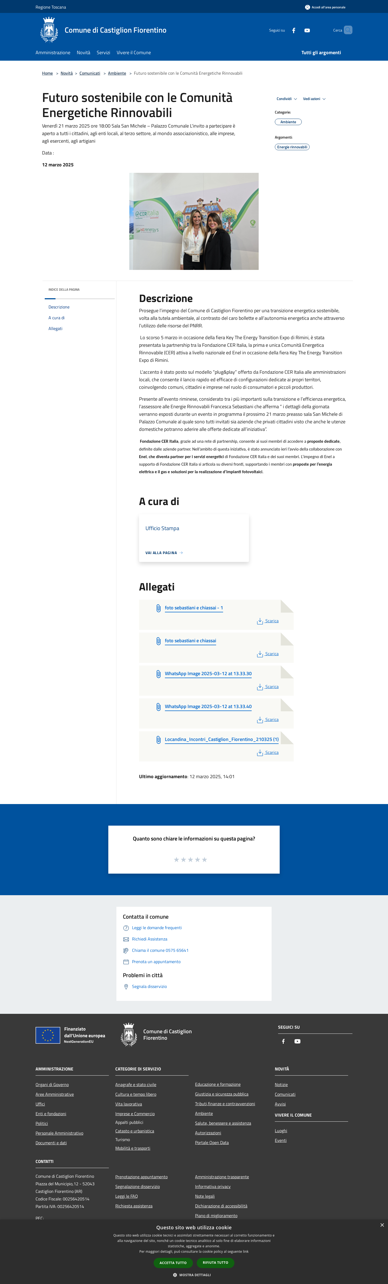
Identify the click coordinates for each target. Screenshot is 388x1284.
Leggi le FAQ (126, 1196)
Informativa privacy (213, 1186)
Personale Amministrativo (59, 1133)
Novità (67, 73)
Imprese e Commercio (135, 1113)
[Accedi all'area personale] (325, 7)
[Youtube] (298, 29)
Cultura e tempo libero (135, 1094)
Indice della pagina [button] (63, 289)
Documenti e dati (51, 1142)
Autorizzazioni (208, 1132)
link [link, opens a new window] (246, 1251)
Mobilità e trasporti (132, 1148)
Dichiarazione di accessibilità (221, 1206)
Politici (42, 1123)
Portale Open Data (212, 1142)
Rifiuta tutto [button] (215, 1262)
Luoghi (281, 1130)
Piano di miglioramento (216, 1215)
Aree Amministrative (55, 1094)
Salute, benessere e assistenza (223, 1123)
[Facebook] (284, 29)
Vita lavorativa (128, 1104)
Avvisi (280, 1104)
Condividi (288, 99)
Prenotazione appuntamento (141, 1176)
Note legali (205, 1196)
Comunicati (89, 73)
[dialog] (194, 1252)
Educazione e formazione (218, 1084)
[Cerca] (346, 29)
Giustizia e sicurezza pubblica (221, 1094)
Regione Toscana (51, 7)
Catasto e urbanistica (134, 1131)
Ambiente (117, 73)
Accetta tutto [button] (173, 1263)
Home (47, 73)
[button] (194, 1275)
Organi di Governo (52, 1084)
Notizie (281, 1084)
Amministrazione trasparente (222, 1176)
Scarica (267, 620)
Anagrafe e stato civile (135, 1084)
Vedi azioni (315, 99)
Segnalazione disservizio (137, 1186)
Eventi (281, 1140)
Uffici (40, 1104)
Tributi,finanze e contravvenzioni (225, 1103)
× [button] (382, 1225)
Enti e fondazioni (51, 1113)
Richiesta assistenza (134, 1206)
